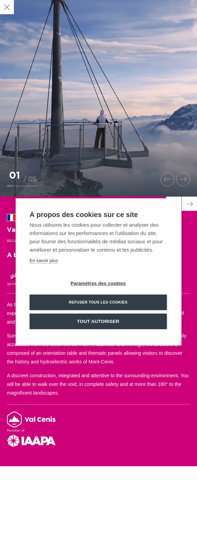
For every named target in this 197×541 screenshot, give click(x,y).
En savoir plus (43, 265)
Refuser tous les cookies (98, 307)
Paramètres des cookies (98, 288)
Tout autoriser (98, 326)
